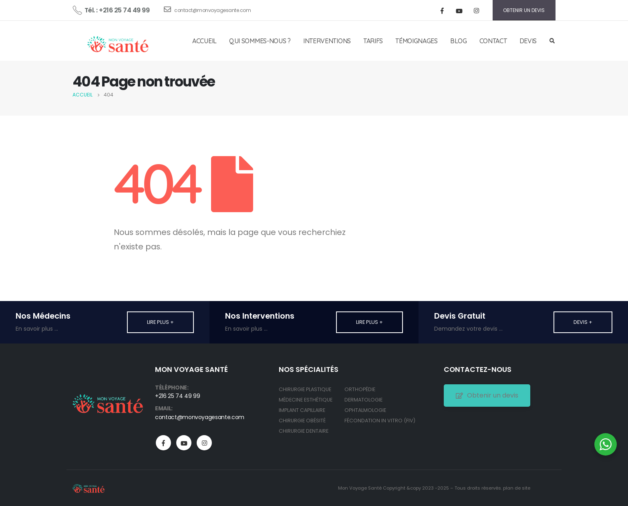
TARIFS (373, 41)
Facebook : (163, 442)
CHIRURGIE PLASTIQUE (305, 389)
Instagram (204, 442)
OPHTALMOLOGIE (365, 410)
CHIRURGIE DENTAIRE (303, 431)
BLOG (458, 41)
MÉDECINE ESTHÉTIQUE (305, 399)
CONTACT (493, 41)
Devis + (583, 322)
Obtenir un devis (487, 395)
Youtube (183, 442)
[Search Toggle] (552, 41)
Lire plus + (160, 322)
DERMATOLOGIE (363, 399)
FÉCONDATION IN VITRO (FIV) (379, 420)
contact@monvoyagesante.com (207, 10)
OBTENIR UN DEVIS (524, 10)
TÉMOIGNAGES (416, 41)
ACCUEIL (204, 41)
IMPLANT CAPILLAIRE (302, 410)
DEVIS (528, 41)
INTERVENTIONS (327, 41)
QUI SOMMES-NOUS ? (260, 41)
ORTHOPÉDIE (359, 389)
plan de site (516, 488)
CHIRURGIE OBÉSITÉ (302, 420)
